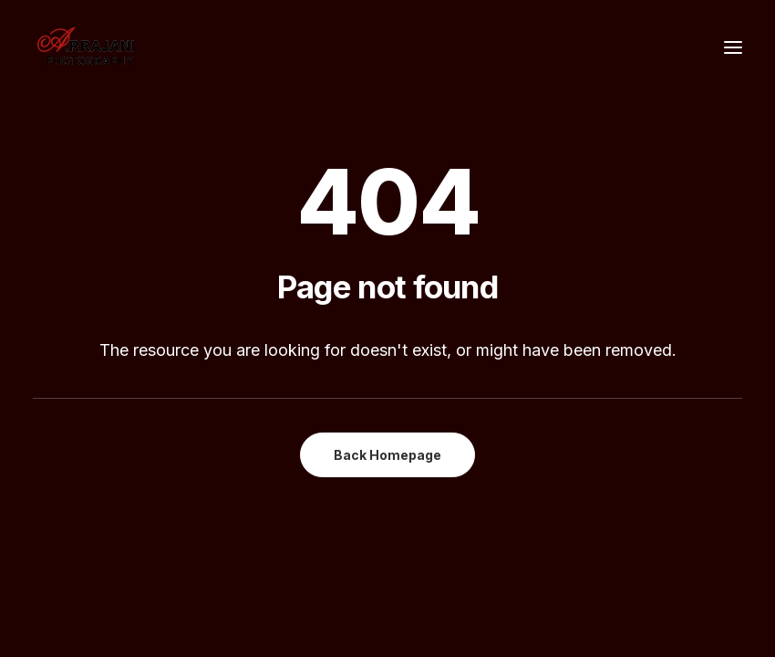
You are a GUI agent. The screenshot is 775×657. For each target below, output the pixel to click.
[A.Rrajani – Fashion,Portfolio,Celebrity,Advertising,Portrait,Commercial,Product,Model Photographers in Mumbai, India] (85, 47)
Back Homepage (387, 455)
